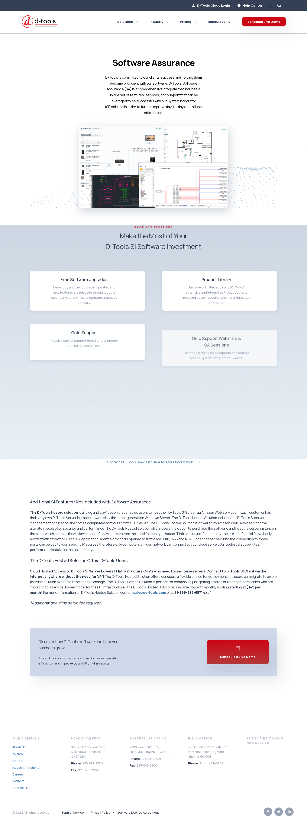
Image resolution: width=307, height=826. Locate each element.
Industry (159, 21)
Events (17, 761)
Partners (18, 781)
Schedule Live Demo (264, 21)
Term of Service (72, 812)
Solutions (127, 21)
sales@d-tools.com (149, 592)
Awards (17, 754)
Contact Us (20, 788)
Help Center (249, 5)
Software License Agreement (138, 812)
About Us (19, 747)
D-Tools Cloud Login (211, 5)
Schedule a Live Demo (238, 663)
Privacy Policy (100, 812)
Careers (18, 774)
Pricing (188, 21)
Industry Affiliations (25, 767)
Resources (219, 21)
